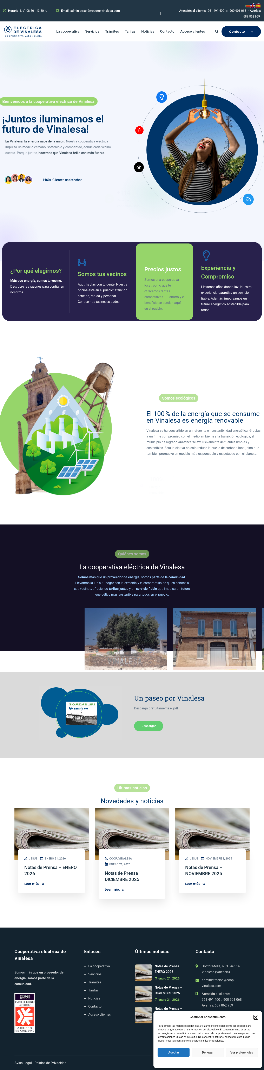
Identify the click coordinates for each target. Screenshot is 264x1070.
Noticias (147, 31)
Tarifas (130, 31)
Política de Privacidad (50, 1063)
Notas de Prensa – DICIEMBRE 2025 (168, 990)
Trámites (112, 31)
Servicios (92, 31)
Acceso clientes (192, 31)
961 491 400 (216, 11)
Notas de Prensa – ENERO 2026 (168, 969)
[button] (256, 1017)
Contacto (167, 31)
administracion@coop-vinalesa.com (218, 983)
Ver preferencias (241, 1052)
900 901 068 (238, 11)
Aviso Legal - (24, 1063)
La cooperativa (67, 31)
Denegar (207, 1052)
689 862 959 (251, 16)
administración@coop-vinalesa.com (95, 11)
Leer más (34, 884)
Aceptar (173, 1052)
